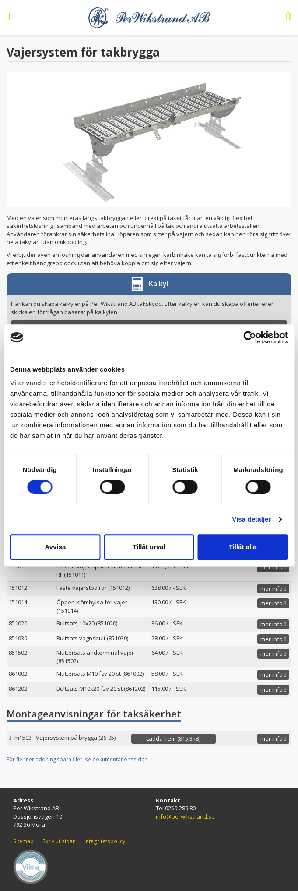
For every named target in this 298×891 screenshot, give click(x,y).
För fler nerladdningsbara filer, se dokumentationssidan (77, 759)
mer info (273, 567)
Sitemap (23, 841)
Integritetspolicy (104, 841)
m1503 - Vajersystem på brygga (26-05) (65, 738)
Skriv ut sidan (59, 841)
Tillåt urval (149, 546)
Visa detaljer (251, 519)
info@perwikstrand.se (185, 816)
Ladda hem (173, 738)
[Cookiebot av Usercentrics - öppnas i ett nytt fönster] (249, 337)
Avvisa (55, 546)
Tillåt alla (243, 546)
